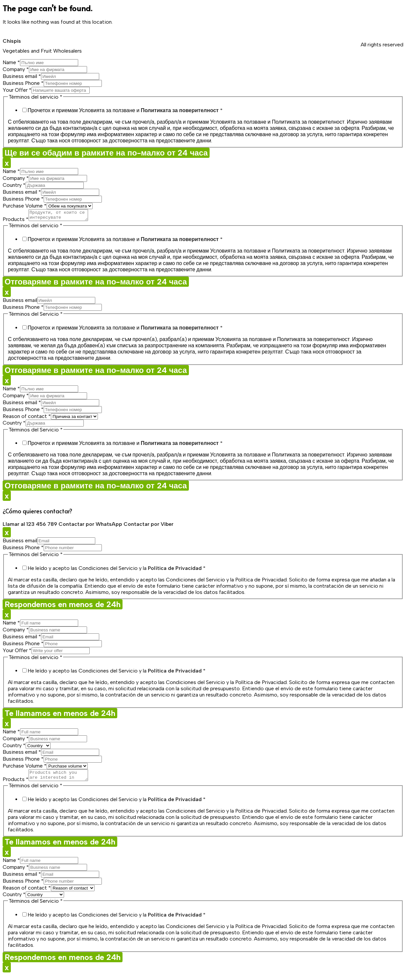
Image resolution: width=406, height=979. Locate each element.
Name (11, 62)
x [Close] (7, 163)
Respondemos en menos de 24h (63, 606)
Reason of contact (27, 418)
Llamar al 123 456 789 (30, 526)
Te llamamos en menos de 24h (60, 715)
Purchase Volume (25, 206)
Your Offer (17, 90)
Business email (22, 76)
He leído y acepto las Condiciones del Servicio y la (117, 570)
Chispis (12, 41)
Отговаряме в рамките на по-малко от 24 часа (96, 283)
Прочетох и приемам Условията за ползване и (125, 110)
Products (16, 221)
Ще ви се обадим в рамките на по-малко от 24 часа (106, 153)
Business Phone (23, 83)
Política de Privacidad (175, 570)
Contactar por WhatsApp (91, 526)
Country (14, 185)
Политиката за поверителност (179, 110)
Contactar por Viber (148, 526)
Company (16, 69)
